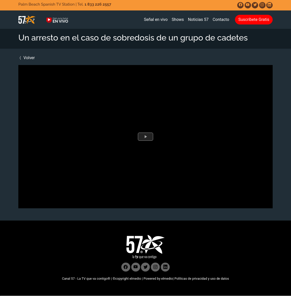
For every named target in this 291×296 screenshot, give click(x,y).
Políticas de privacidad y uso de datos (201, 278)
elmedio (135, 278)
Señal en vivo (156, 19)
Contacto (221, 19)
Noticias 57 (198, 19)
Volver (26, 57)
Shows (178, 19)
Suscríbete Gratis (253, 19)
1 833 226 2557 (98, 4)
